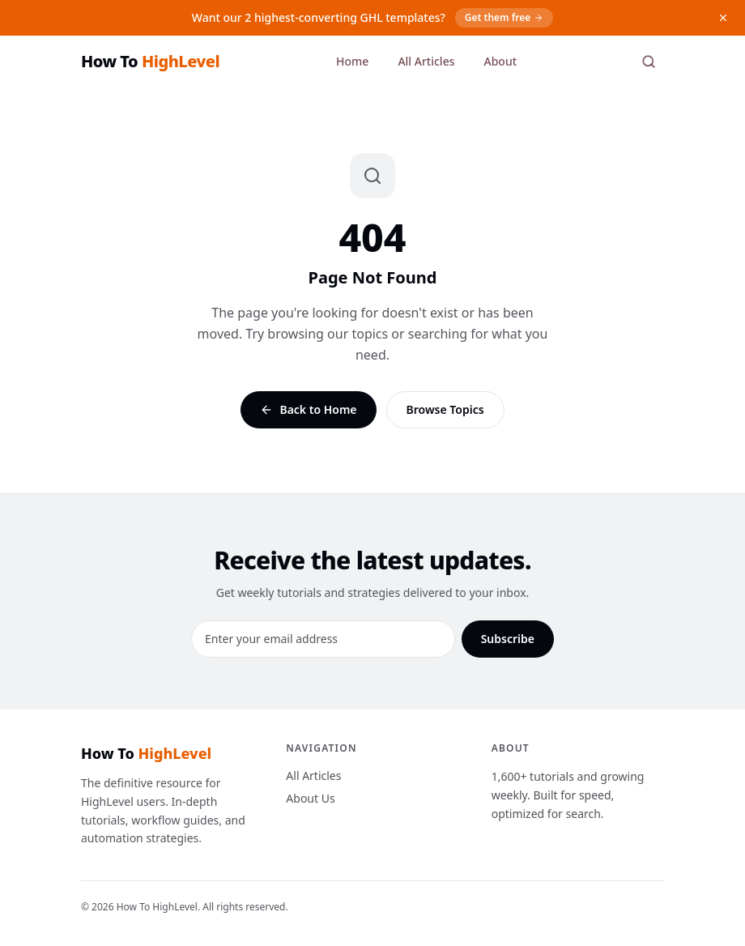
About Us (310, 798)
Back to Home (308, 409)
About (500, 61)
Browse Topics (445, 409)
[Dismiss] (723, 18)
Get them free (504, 17)
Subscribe (507, 638)
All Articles (426, 61)
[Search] (648, 61)
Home (352, 61)
